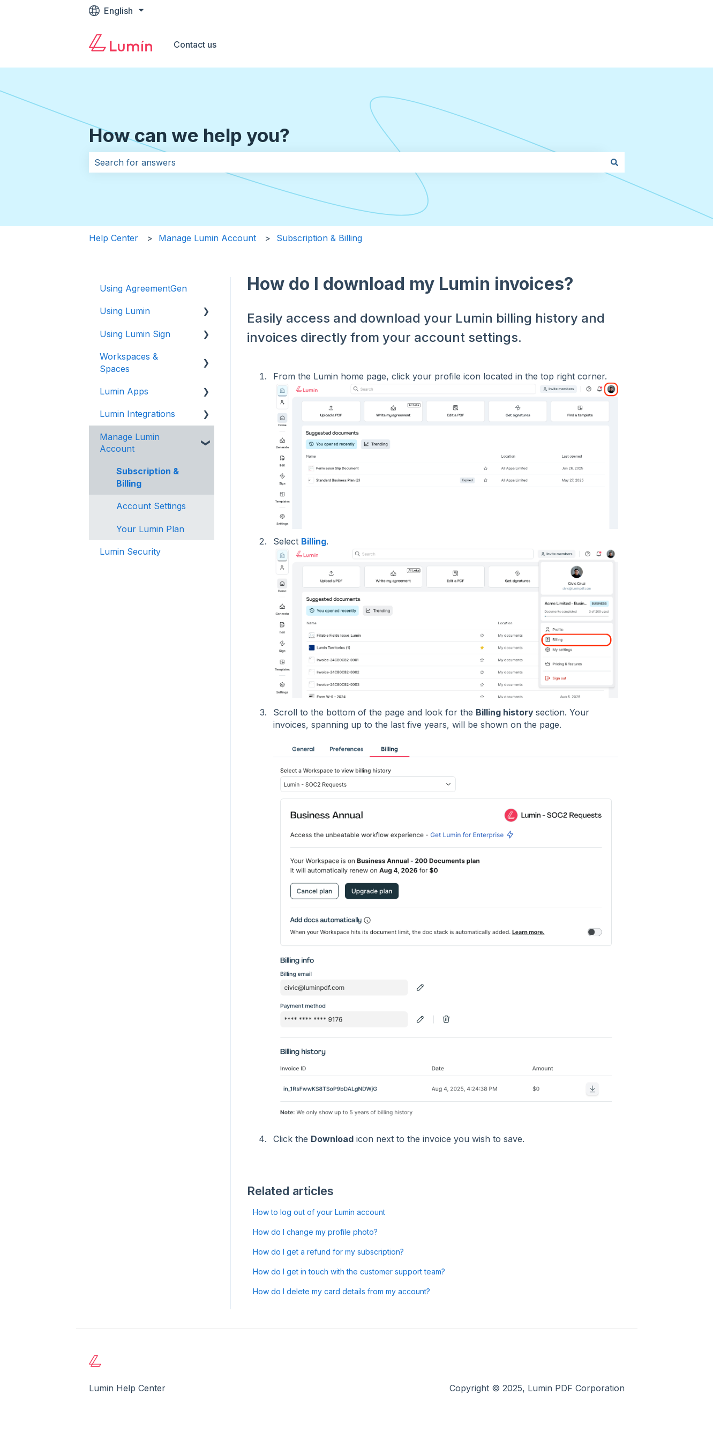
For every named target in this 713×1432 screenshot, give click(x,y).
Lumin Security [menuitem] (130, 551)
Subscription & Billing (319, 238)
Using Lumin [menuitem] (125, 310)
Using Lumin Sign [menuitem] (135, 334)
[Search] (614, 162)
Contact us (195, 44)
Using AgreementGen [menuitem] (143, 288)
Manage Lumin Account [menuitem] (130, 442)
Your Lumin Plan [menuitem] (150, 529)
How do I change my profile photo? (315, 1231)
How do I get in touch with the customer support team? (349, 1271)
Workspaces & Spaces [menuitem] (129, 362)
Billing (313, 541)
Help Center (113, 238)
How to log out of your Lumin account (319, 1212)
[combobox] (346, 162)
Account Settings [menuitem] (151, 506)
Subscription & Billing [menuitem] (147, 477)
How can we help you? (189, 135)
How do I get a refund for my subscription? (328, 1251)
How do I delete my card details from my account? (341, 1291)
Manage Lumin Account (207, 238)
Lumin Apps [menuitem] (124, 391)
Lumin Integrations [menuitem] (137, 413)
